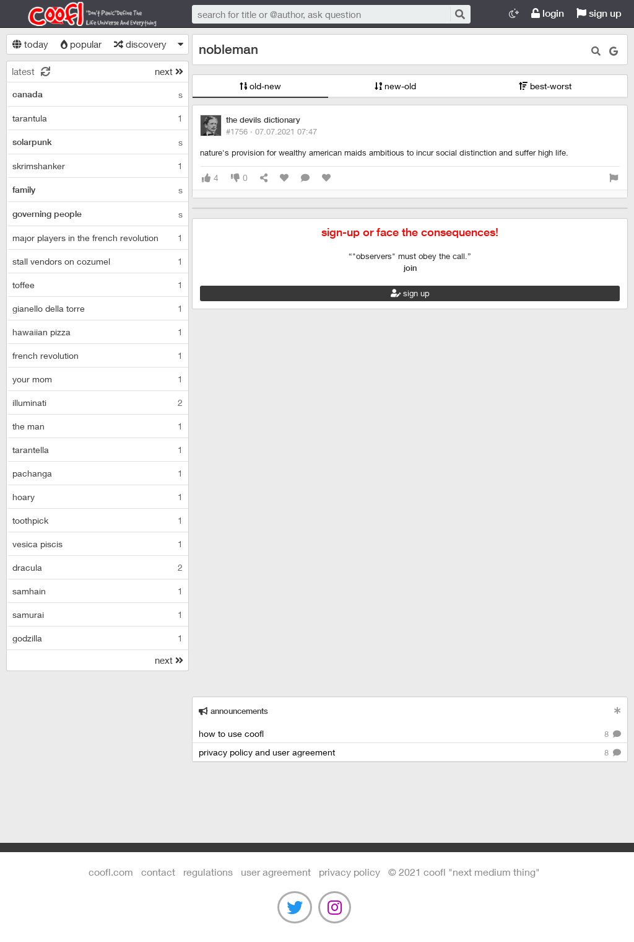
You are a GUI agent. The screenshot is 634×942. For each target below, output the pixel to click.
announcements (233, 711)
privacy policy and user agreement (410, 753)
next (169, 71)
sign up (599, 13)
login (547, 13)
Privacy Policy (349, 872)
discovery (140, 44)
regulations (208, 872)
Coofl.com (86, 14)
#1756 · (271, 131)
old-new (260, 86)
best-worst (545, 86)
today (30, 44)
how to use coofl (410, 734)
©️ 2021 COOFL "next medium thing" (464, 872)
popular (81, 44)
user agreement (276, 872)
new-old (395, 86)
